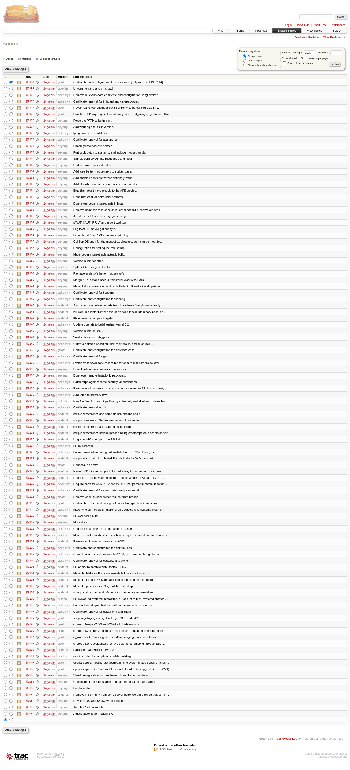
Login (288, 25)
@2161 (30, 211)
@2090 (30, 668)
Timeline (239, 30)
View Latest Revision (306, 37)
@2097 (30, 623)
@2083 (30, 713)
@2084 (30, 707)
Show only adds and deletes (260, 65)
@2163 (30, 198)
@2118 (30, 488)
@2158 (30, 230)
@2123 (30, 456)
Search (337, 30)
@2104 (30, 578)
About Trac (320, 25)
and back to (329, 52)
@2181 (30, 82)
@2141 (30, 340)
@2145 (30, 314)
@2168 (30, 166)
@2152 (30, 269)
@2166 (30, 179)
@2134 (30, 385)
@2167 (30, 172)
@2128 (30, 423)
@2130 (30, 410)
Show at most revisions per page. (305, 58)
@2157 (30, 237)
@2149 (30, 288)
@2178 (30, 101)
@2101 (30, 597)
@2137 (30, 365)
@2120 (30, 475)
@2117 (30, 494)
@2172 (30, 140)
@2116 (30, 501)
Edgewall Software (52, 762)
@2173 (30, 134)
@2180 (30, 88)
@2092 (30, 655)
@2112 (30, 526)
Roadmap (261, 30)
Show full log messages (298, 63)
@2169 (30, 159)
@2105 (30, 572)
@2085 (30, 700)
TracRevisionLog (285, 744)
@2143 (30, 327)
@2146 (30, 307)
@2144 (30, 320)
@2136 (30, 372)
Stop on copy (252, 56)
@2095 (30, 636)
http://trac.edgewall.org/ (333, 762)
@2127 (30, 430)
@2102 (30, 591)
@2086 (30, 694)
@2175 (30, 121)
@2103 (30, 584)
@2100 (30, 604)
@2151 (30, 275)
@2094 (30, 642)
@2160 (30, 217)
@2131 (30, 404)
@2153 (30, 262)
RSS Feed (167, 755)
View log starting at (299, 52)
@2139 (30, 353)
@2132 (30, 398)
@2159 (30, 224)
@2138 (30, 359)
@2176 (30, 114)
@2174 (30, 127)
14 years (49, 82)
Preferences (338, 25)
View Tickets (314, 30)
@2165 (30, 185)
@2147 (30, 301)
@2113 (30, 520)
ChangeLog (188, 755)
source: (12, 43)
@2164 (30, 191)
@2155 (30, 249)
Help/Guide (302, 25)
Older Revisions (332, 37)
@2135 (30, 378)
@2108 (30, 552)
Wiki (220, 30)
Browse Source (287, 30)
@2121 (30, 468)
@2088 (30, 681)
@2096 (30, 629)
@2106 (30, 565)
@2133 (30, 391)
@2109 (30, 546)
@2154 (30, 256)
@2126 (30, 436)
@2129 (30, 417)
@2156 (30, 243)
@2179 (30, 95)
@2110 (30, 539)
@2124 (30, 449)
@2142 (30, 333)
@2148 (30, 295)
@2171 (30, 146)
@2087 (30, 687)
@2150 (30, 282)
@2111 (30, 533)
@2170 (30, 153)
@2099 (30, 610)
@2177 (30, 108)
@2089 (30, 675)
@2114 (30, 514)
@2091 (30, 662)
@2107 (30, 559)
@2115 (30, 507)
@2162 (30, 204)
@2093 (30, 649)
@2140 (30, 346)
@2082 (30, 720)
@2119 (30, 481)
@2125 (30, 443)
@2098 (30, 617)
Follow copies (252, 61)
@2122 (30, 462)
